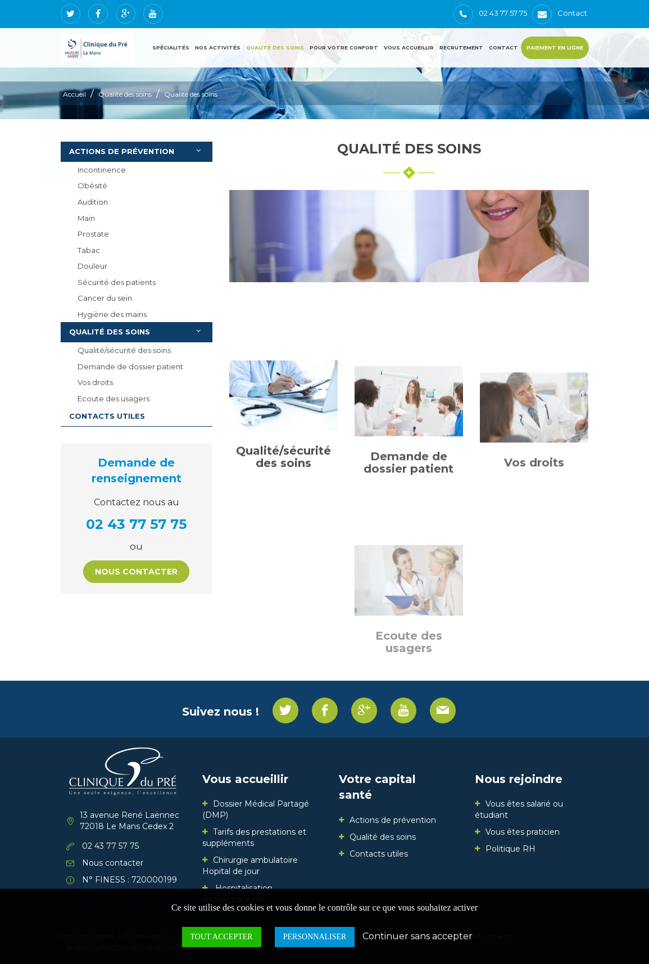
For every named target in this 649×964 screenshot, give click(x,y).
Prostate (93, 233)
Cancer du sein (105, 297)
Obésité (92, 185)
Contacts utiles (107, 415)
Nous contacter (136, 572)
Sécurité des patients (117, 282)
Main (86, 218)
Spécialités (170, 47)
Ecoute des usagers (113, 398)
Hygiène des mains (112, 314)
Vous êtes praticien (522, 832)
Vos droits (95, 382)
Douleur (92, 265)
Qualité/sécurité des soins (124, 350)
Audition (93, 201)
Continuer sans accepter (417, 936)
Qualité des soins (275, 47)
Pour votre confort (344, 47)
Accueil (74, 94)
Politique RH (510, 849)
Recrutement (461, 47)
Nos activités (217, 47)
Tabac (89, 250)
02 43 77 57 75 (136, 524)
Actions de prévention (138, 151)
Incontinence (102, 169)
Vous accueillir (409, 47)
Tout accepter (221, 937)
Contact (503, 47)
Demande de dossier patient (130, 366)
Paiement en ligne (555, 47)
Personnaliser (315, 937)
